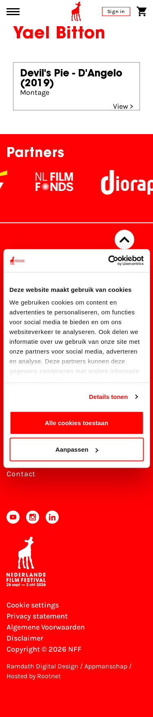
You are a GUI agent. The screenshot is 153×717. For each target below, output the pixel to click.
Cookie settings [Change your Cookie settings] (33, 604)
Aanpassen (76, 449)
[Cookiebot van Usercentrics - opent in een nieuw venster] (109, 260)
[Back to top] (124, 239)
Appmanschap (105, 666)
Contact (21, 473)
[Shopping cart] (141, 11)
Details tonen (108, 396)
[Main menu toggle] (13, 11)
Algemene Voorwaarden (46, 627)
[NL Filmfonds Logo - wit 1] (65, 182)
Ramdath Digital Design (42, 666)
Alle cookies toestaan (77, 422)
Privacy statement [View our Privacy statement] (37, 616)
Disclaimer (25, 638)
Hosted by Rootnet (34, 676)
